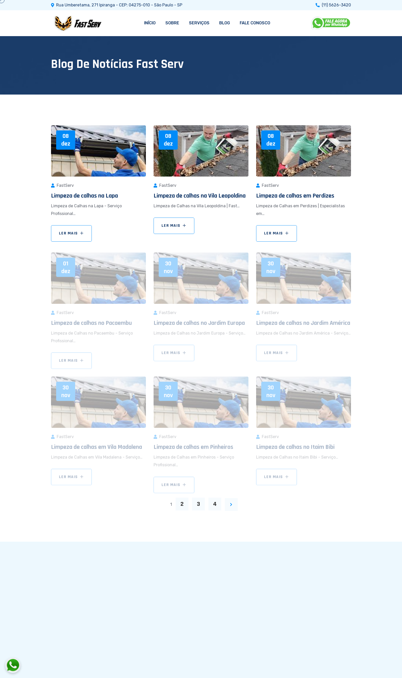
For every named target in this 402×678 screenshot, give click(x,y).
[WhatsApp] (331, 23)
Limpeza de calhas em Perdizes (295, 196)
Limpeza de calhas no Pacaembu (91, 324)
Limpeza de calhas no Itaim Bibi (295, 448)
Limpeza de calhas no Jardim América (303, 324)
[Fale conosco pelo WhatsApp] (41, 665)
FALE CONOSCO (255, 22)
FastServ (65, 185)
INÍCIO (150, 22)
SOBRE (172, 22)
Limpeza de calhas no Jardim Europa (199, 324)
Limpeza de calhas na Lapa (84, 196)
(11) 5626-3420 (336, 5)
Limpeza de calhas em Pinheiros (193, 448)
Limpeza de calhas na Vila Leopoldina (200, 196)
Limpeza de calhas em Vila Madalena (96, 448)
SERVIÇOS (199, 22)
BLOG (224, 22)
